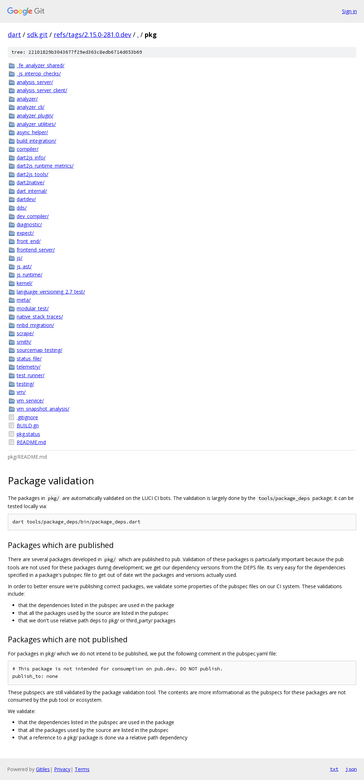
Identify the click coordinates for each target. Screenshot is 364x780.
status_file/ (29, 358)
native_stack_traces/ (40, 316)
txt (334, 769)
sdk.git (37, 34)
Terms (82, 769)
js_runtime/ (29, 274)
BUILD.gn (28, 425)
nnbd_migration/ (35, 325)
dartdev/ (26, 199)
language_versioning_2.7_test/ (51, 291)
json (351, 769)
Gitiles (43, 769)
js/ (19, 257)
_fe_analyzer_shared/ (40, 65)
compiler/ (27, 149)
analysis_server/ (35, 82)
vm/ (21, 392)
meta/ (24, 299)
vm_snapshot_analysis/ (43, 408)
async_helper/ (32, 132)
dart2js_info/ (31, 157)
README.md (31, 442)
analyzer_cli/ (30, 107)
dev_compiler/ (33, 216)
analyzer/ (27, 98)
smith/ (24, 341)
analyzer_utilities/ (36, 124)
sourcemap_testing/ (39, 350)
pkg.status (28, 434)
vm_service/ (30, 400)
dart (14, 34)
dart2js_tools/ (32, 174)
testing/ (25, 383)
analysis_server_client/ (42, 90)
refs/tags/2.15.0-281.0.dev (92, 34)
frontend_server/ (36, 249)
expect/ (25, 233)
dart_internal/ (32, 191)
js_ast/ (24, 266)
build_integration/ (36, 140)
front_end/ (29, 241)
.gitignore (27, 417)
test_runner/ (30, 375)
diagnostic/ (29, 224)
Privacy (62, 769)
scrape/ (25, 333)
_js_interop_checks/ (39, 73)
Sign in (349, 11)
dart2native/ (30, 182)
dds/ (22, 207)
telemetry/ (29, 366)
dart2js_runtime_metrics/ (45, 165)
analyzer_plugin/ (35, 115)
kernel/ (24, 283)
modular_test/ (33, 308)
